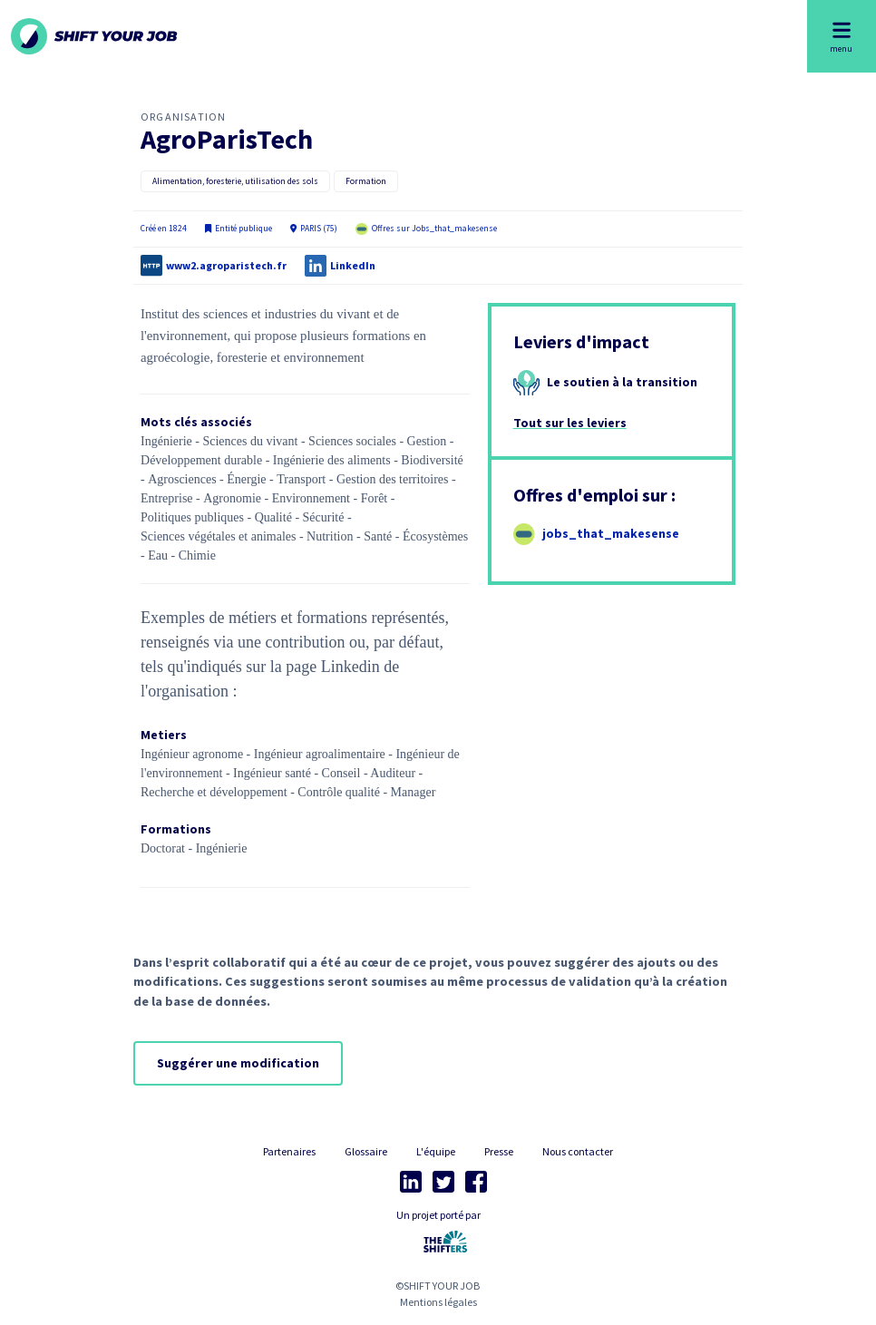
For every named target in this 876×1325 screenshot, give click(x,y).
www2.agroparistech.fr (226, 265)
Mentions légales (438, 1302)
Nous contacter (577, 1151)
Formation (366, 181)
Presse (498, 1151)
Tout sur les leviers (570, 422)
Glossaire (366, 1151)
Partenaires (289, 1151)
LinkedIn (352, 265)
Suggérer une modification (238, 1063)
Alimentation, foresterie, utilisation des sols (235, 181)
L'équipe (435, 1151)
